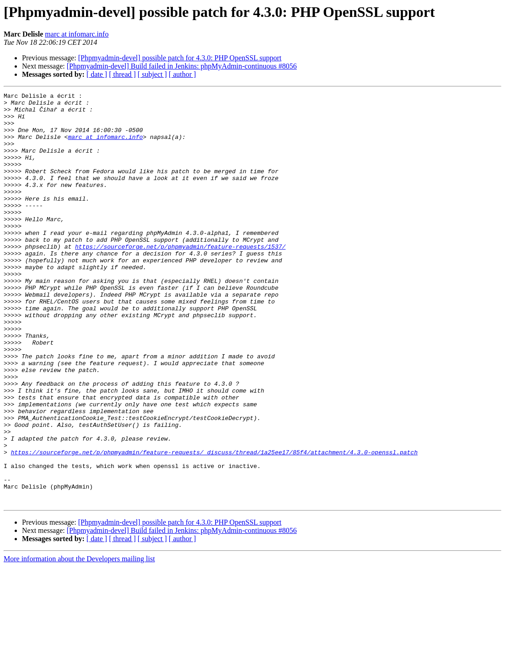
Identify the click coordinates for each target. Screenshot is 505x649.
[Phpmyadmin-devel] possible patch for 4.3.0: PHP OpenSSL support (180, 58)
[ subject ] (152, 74)
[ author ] (182, 74)
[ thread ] (122, 74)
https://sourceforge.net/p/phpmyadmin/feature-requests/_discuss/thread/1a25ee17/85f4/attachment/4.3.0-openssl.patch (214, 525)
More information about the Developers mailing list (79, 641)
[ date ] (96, 74)
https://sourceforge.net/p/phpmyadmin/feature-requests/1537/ (180, 278)
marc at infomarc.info (76, 34)
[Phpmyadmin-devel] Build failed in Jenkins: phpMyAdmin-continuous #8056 (182, 66)
